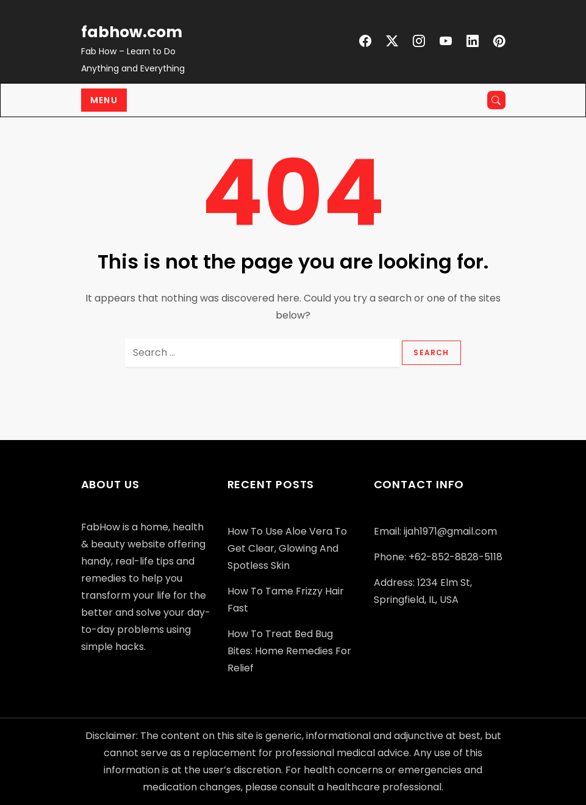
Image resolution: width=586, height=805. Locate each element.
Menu (104, 100)
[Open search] (496, 100)
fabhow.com (131, 32)
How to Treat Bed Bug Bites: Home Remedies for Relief (289, 651)
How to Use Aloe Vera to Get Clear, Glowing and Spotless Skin (287, 548)
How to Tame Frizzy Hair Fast (285, 599)
